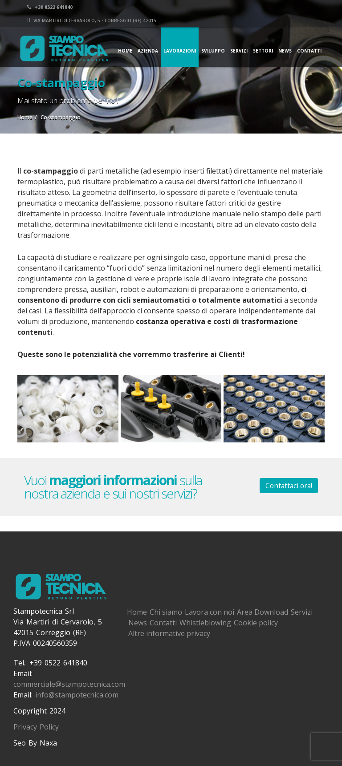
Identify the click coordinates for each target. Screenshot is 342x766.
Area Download (262, 612)
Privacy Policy (36, 727)
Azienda (148, 50)
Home (125, 50)
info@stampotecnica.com (76, 695)
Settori (263, 50)
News (285, 50)
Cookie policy (256, 623)
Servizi (239, 50)
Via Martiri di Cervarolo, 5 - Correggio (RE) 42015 (252, 20)
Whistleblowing (205, 623)
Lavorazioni (179, 50)
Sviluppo (213, 50)
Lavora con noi (209, 612)
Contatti (309, 50)
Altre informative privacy (169, 633)
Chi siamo (166, 612)
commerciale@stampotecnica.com (69, 684)
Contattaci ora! (288, 485)
